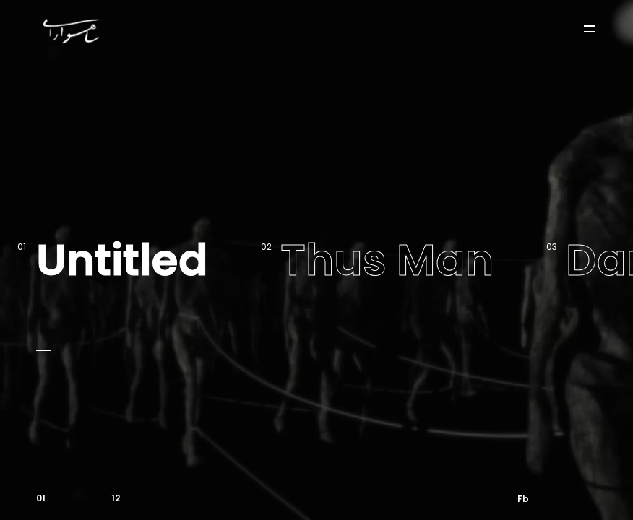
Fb (523, 499)
